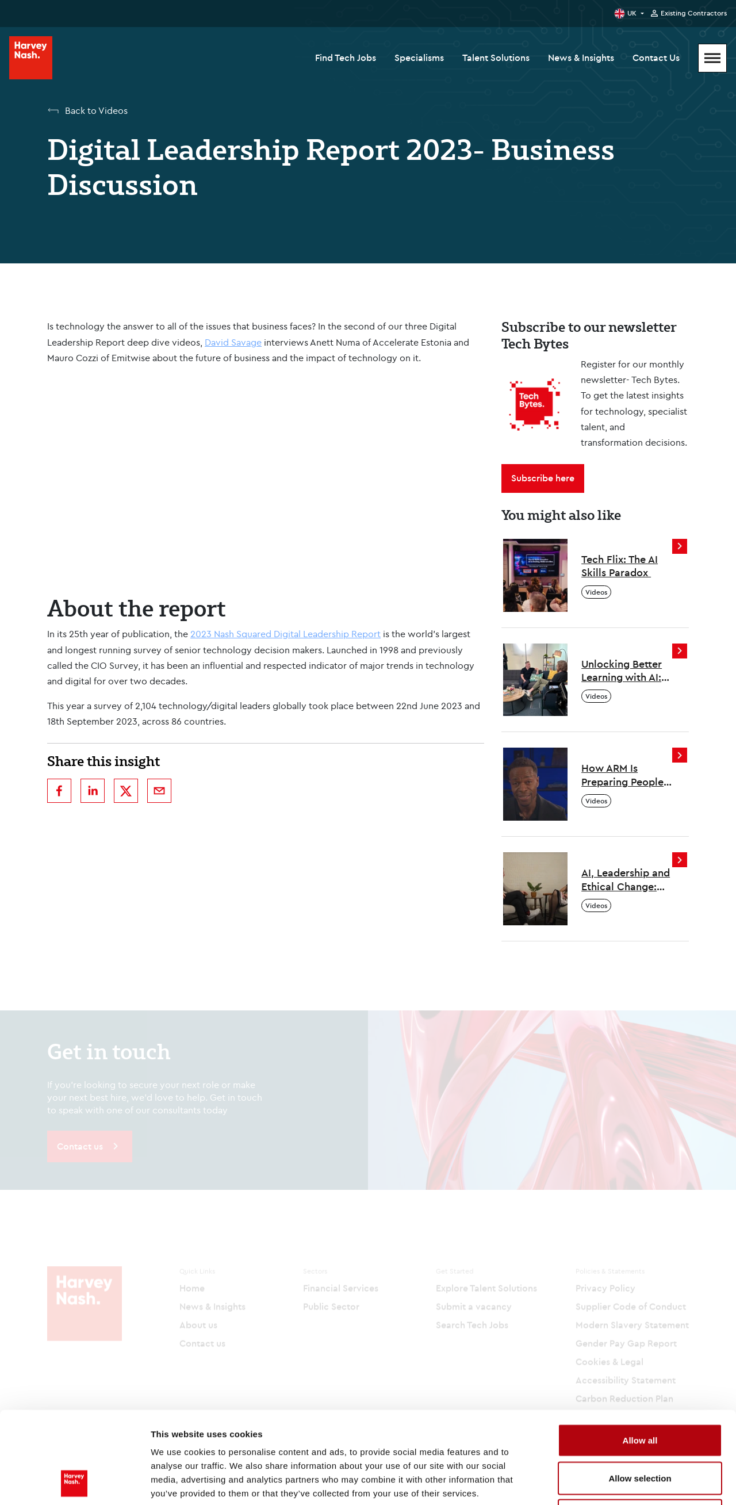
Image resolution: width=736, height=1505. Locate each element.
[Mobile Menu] (712, 58)
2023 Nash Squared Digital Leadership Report (285, 633)
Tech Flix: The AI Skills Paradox (619, 566)
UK (632, 13)
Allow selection (639, 1392)
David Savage (233, 342)
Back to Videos (96, 110)
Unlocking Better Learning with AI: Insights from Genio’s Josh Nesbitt (621, 670)
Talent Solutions (496, 57)
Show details (603, 1482)
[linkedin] (92, 791)
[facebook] (59, 791)
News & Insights (581, 57)
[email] (159, 791)
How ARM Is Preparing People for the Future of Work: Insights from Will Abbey (622, 774)
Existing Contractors (694, 13)
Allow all (640, 1354)
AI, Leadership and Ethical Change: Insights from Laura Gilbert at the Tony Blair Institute (625, 879)
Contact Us (656, 57)
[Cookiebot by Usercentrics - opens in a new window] (74, 1482)
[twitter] (126, 791)
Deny (640, 1429)
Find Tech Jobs (345, 57)
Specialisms (419, 57)
